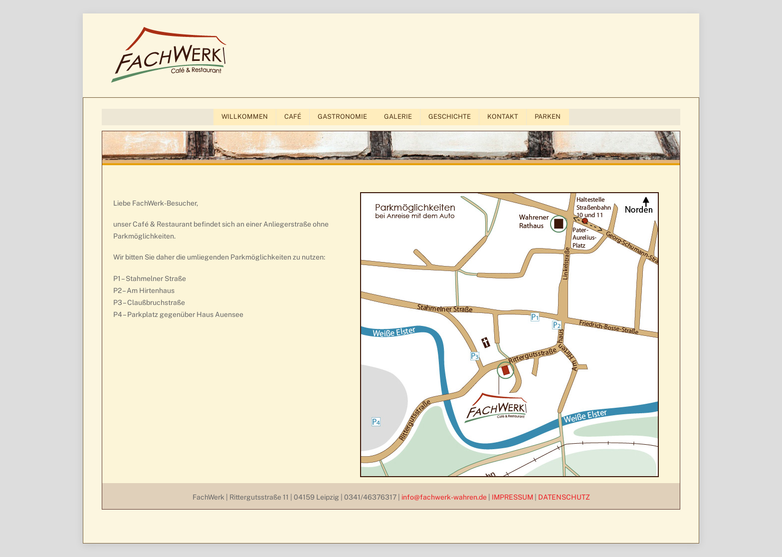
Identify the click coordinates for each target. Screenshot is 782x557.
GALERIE (398, 116)
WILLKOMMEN (244, 116)
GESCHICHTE (449, 116)
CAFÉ (292, 116)
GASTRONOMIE (342, 116)
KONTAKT (502, 116)
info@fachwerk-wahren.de (444, 497)
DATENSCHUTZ (564, 497)
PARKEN (548, 116)
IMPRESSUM (512, 497)
